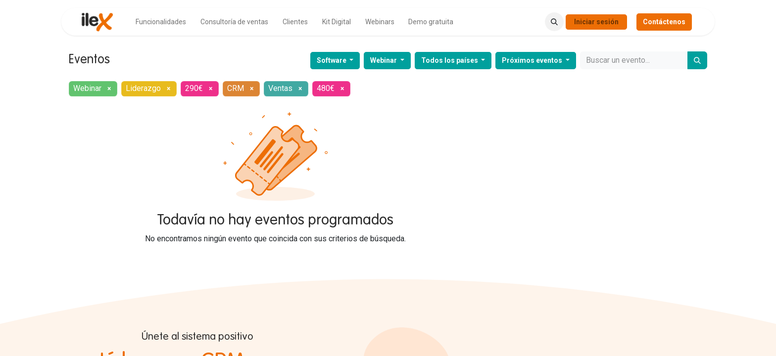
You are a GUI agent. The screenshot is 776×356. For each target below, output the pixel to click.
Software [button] (332, 60)
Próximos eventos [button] (533, 60)
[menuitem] (161, 22)
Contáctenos (664, 22)
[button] (554, 21)
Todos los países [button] (450, 60)
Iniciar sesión (596, 22)
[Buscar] (697, 60)
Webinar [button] (384, 60)
